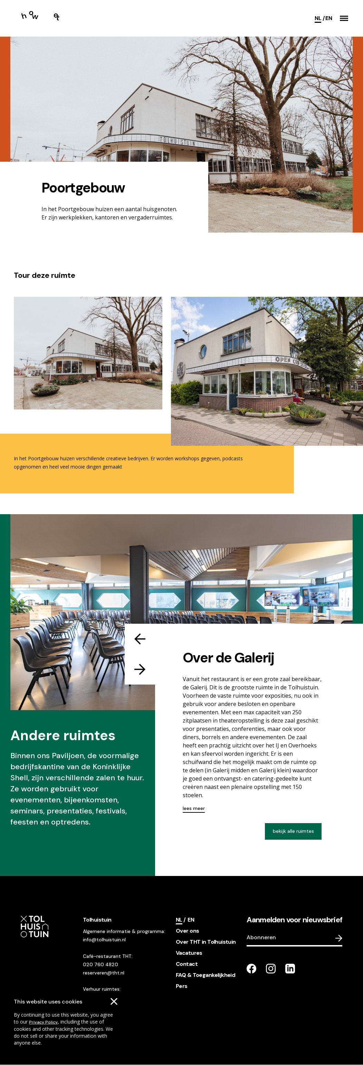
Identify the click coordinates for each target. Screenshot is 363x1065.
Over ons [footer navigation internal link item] (187, 930)
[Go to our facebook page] (251, 968)
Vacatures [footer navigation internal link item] (189, 952)
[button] (344, 18)
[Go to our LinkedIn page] (290, 968)
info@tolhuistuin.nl (104, 939)
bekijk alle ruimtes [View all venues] (293, 831)
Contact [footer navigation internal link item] (187, 964)
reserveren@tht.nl (103, 973)
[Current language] (320, 18)
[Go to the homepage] (44, 18)
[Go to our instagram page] (271, 968)
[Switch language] (328, 18)
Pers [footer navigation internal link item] (182, 986)
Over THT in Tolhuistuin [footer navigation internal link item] (206, 941)
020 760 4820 (100, 964)
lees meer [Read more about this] (194, 808)
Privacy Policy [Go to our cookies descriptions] (43, 1022)
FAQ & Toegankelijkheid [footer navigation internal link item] (205, 975)
